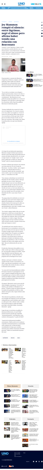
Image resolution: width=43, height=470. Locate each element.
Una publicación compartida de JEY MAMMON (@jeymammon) (13, 143)
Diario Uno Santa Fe (17, 456)
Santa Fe (9, 8)
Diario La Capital (17, 452)
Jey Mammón (16, 21)
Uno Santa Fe (4, 21)
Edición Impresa (31, 8)
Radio (24, 452)
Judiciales (10, 21)
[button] (2, 4)
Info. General (26, 8)
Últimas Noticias (3, 8)
